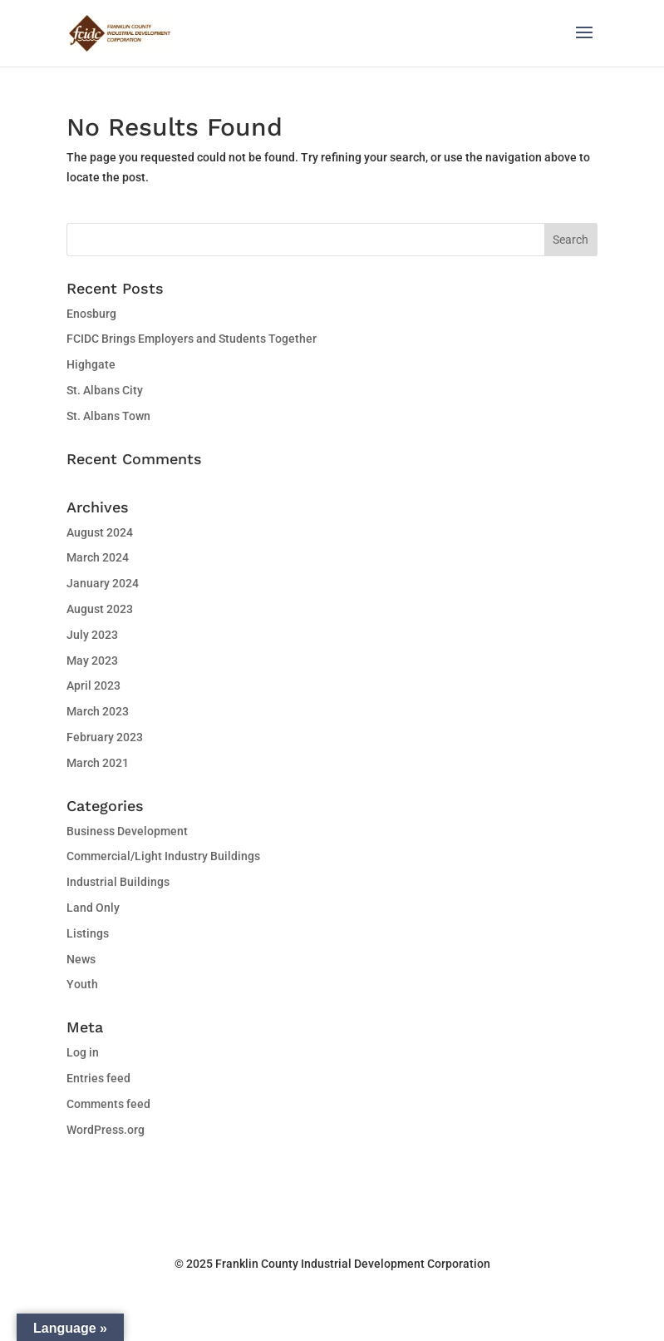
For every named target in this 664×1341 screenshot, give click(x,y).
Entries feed (98, 1078)
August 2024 (99, 532)
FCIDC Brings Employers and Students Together (191, 338)
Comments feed (108, 1104)
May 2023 (92, 660)
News (81, 959)
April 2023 (93, 685)
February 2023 (104, 737)
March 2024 (97, 557)
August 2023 (99, 609)
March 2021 (97, 762)
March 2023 (97, 711)
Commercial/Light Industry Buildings (163, 856)
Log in (82, 1052)
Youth (82, 984)
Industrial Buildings (118, 881)
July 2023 (92, 634)
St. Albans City (104, 390)
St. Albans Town (108, 416)
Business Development (127, 831)
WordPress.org (105, 1129)
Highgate (91, 364)
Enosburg (91, 313)
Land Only (93, 907)
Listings (87, 933)
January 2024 (102, 583)
